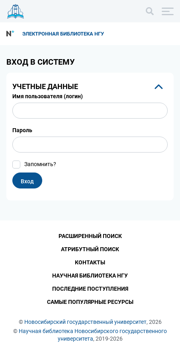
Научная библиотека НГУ (90, 275)
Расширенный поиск (90, 236)
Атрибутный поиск (90, 249)
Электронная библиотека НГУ (63, 34)
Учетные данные (45, 86)
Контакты (90, 262)
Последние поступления (90, 289)
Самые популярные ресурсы (90, 302)
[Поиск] (150, 11)
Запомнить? (40, 164)
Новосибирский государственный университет (85, 322)
